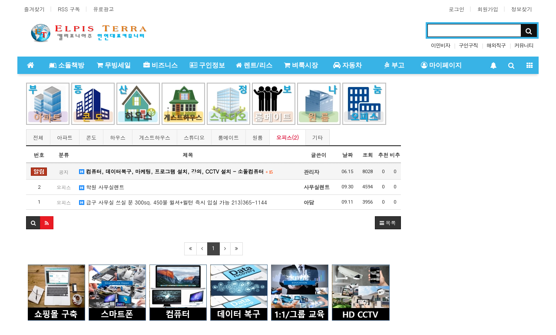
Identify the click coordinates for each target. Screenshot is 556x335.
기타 (317, 137)
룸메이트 (228, 137)
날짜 (347, 154)
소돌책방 (66, 65)
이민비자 (440, 45)
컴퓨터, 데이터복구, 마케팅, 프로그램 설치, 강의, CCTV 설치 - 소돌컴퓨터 (176, 171)
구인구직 (468, 45)
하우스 (118, 137)
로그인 (456, 9)
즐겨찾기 (34, 9)
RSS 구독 (69, 9)
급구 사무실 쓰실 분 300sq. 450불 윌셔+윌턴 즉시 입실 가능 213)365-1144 (173, 202)
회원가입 (487, 9)
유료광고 (103, 9)
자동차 (347, 65)
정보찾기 (521, 9)
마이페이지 (441, 65)
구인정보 (207, 65)
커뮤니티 (523, 45)
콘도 (91, 137)
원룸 (257, 137)
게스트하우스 (154, 137)
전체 (38, 137)
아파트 (65, 137)
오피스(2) (287, 137)
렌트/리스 (254, 65)
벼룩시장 (301, 65)
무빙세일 (114, 65)
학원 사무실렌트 (101, 187)
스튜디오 (194, 137)
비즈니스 (160, 65)
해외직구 (496, 45)
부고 (394, 65)
